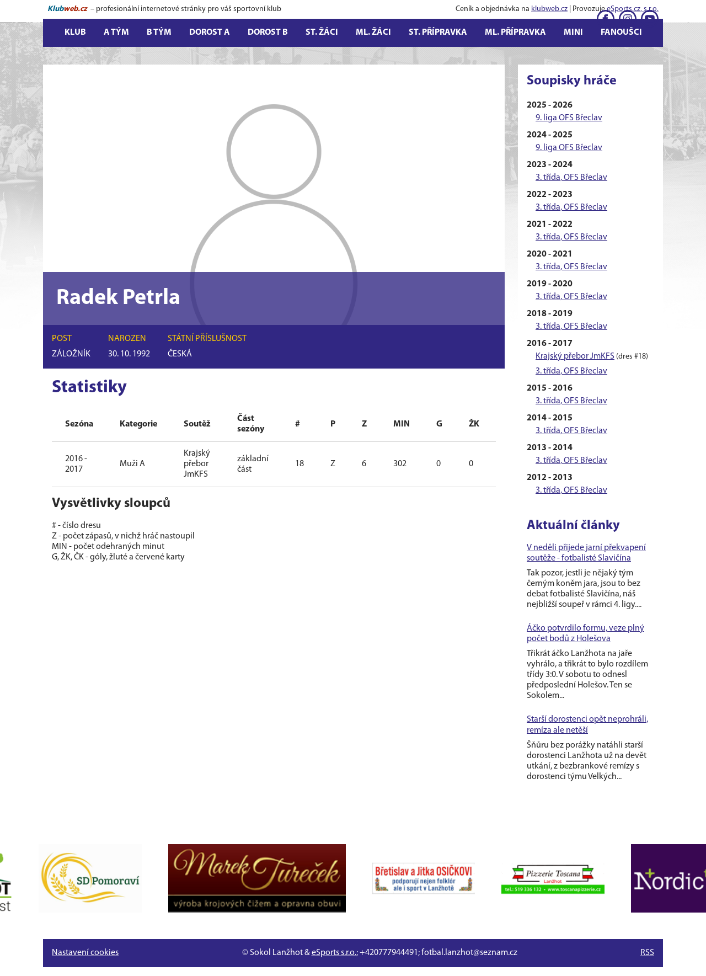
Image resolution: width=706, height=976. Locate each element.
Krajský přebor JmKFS (575, 356)
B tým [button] (159, 32)
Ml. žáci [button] (373, 32)
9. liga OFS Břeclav (569, 118)
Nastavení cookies (85, 952)
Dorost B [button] (268, 32)
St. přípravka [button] (438, 32)
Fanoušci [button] (621, 32)
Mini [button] (573, 32)
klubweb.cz (549, 9)
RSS (647, 952)
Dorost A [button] (209, 32)
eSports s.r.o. (334, 952)
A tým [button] (116, 32)
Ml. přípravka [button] (515, 32)
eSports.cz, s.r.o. (633, 9)
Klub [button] (75, 32)
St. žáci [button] (322, 32)
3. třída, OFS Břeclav (571, 177)
